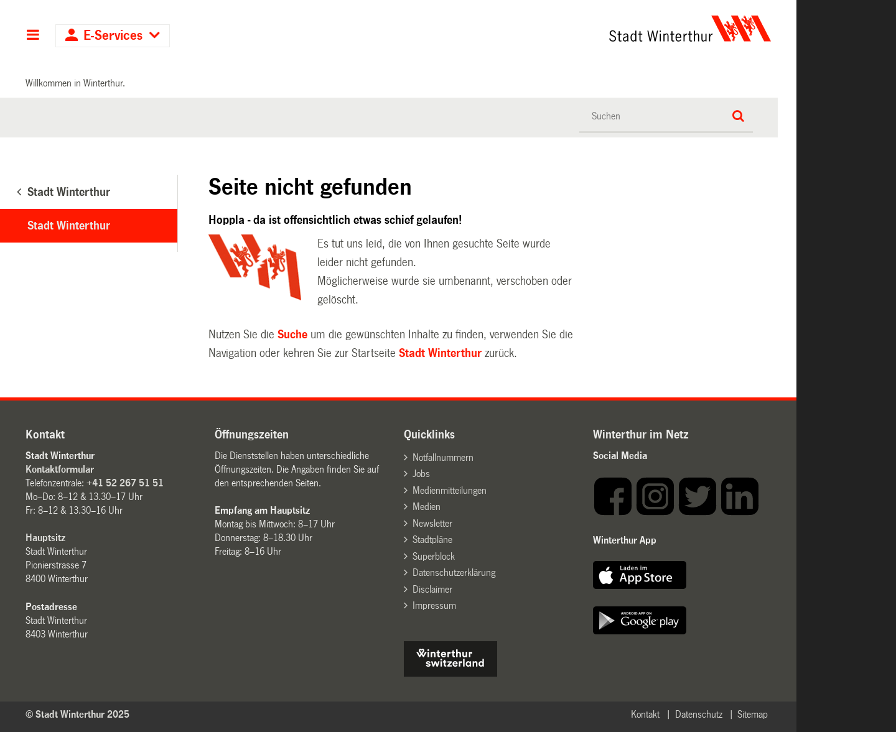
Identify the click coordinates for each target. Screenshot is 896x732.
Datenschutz (698, 714)
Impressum (434, 605)
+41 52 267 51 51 (125, 483)
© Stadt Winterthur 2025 (77, 714)
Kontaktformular (60, 469)
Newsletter (432, 523)
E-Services (113, 36)
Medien (427, 506)
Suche (292, 334)
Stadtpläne (432, 539)
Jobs (421, 473)
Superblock (434, 556)
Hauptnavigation (33, 36)
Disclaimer (432, 589)
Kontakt (645, 714)
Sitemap (752, 714)
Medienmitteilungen (450, 490)
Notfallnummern (443, 457)
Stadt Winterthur (68, 226)
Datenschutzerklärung (454, 572)
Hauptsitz (45, 537)
